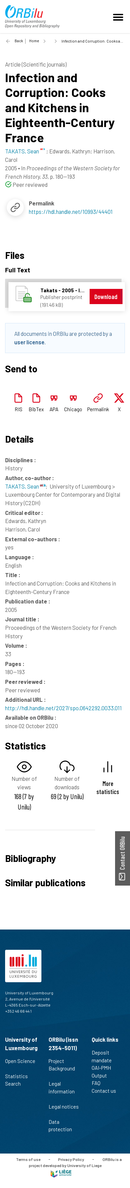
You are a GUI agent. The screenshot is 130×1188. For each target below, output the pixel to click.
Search (15, 1084)
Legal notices (64, 1110)
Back (19, 41)
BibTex (36, 409)
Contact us (107, 1091)
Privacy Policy (71, 1159)
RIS (18, 409)
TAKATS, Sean (25, 486)
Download (105, 296)
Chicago (73, 409)
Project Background (62, 1068)
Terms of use (28, 1159)
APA (54, 409)
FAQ (99, 1083)
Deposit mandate (104, 1056)
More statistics (107, 787)
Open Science (20, 1064)
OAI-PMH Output (102, 1072)
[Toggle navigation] (119, 16)
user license (29, 342)
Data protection (63, 1126)
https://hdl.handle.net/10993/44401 (71, 211)
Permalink (98, 409)
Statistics (19, 1076)
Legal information (62, 1091)
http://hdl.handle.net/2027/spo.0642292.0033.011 (63, 707)
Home (34, 41)
